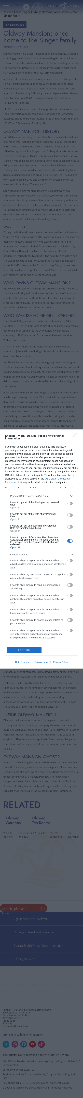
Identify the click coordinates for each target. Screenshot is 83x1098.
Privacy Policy (60, 662)
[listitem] (41, 496)
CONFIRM (24, 650)
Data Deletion (22, 662)
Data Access (41, 662)
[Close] (76, 436)
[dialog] (41, 549)
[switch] (70, 503)
